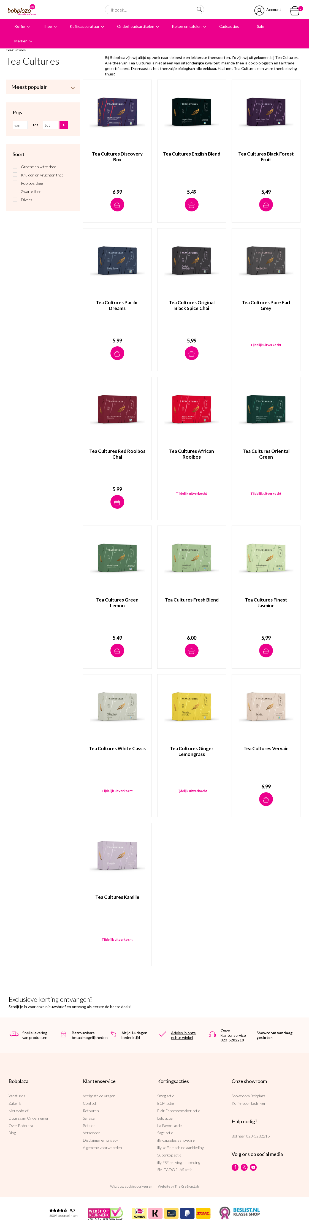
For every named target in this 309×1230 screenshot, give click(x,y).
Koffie (19, 26)
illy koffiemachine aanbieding (180, 1147)
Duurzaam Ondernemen (29, 1118)
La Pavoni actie (169, 1125)
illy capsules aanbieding (176, 1140)
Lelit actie (165, 1118)
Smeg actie (165, 1095)
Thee (47, 26)
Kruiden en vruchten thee (42, 175)
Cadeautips (229, 26)
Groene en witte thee (38, 166)
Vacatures (17, 1095)
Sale (260, 26)
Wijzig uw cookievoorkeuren (131, 1186)
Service (89, 1118)
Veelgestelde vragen (99, 1095)
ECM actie (165, 1103)
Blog (12, 1132)
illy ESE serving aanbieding (178, 1162)
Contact (89, 1103)
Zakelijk (15, 1103)
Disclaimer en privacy (100, 1140)
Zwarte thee (31, 191)
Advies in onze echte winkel (183, 1035)
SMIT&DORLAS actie (175, 1169)
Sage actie (165, 1132)
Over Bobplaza (21, 1125)
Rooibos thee (32, 183)
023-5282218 (258, 1136)
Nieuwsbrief (18, 1110)
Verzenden (92, 1132)
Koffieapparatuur (84, 26)
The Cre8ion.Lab (187, 1186)
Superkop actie (169, 1155)
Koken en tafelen (187, 26)
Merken (21, 41)
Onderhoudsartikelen (135, 26)
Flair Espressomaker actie (178, 1110)
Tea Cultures (16, 50)
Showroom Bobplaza (248, 1095)
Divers (26, 199)
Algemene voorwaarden (102, 1147)
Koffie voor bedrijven (249, 1103)
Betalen (89, 1125)
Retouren (91, 1110)
